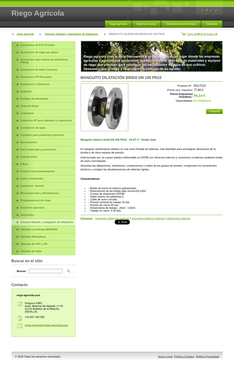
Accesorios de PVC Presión (37, 45)
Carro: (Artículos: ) (202, 34)
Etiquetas (86, 218)
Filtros (24, 164)
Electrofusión (28, 142)
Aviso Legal (165, 356)
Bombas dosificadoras (34, 98)
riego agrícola (118, 23)
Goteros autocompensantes (37, 171)
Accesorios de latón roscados (39, 69)
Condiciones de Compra (181, 23)
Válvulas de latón (31, 251)
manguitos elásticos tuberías (148, 218)
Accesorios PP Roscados (36, 76)
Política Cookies (184, 356)
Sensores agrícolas (32, 207)
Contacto (211, 23)
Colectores (27, 113)
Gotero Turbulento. (32, 178)
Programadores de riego (35, 200)
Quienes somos (146, 23)
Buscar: (22, 271)
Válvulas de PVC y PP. (34, 243)
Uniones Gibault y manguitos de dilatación (71, 34)
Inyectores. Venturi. (32, 185)
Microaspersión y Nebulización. (40, 193)
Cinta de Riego (29, 105)
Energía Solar (28, 156)
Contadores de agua (33, 127)
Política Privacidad (207, 356)
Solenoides (27, 214)
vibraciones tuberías (178, 218)
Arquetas (26, 91)
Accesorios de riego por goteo (39, 52)
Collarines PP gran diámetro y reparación (46, 120)
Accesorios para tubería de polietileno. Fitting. (44, 61)
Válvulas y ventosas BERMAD (39, 229)
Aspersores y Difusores (35, 84)
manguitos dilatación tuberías (112, 218)
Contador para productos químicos (42, 135)
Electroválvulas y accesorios (38, 149)
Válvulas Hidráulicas (33, 236)
